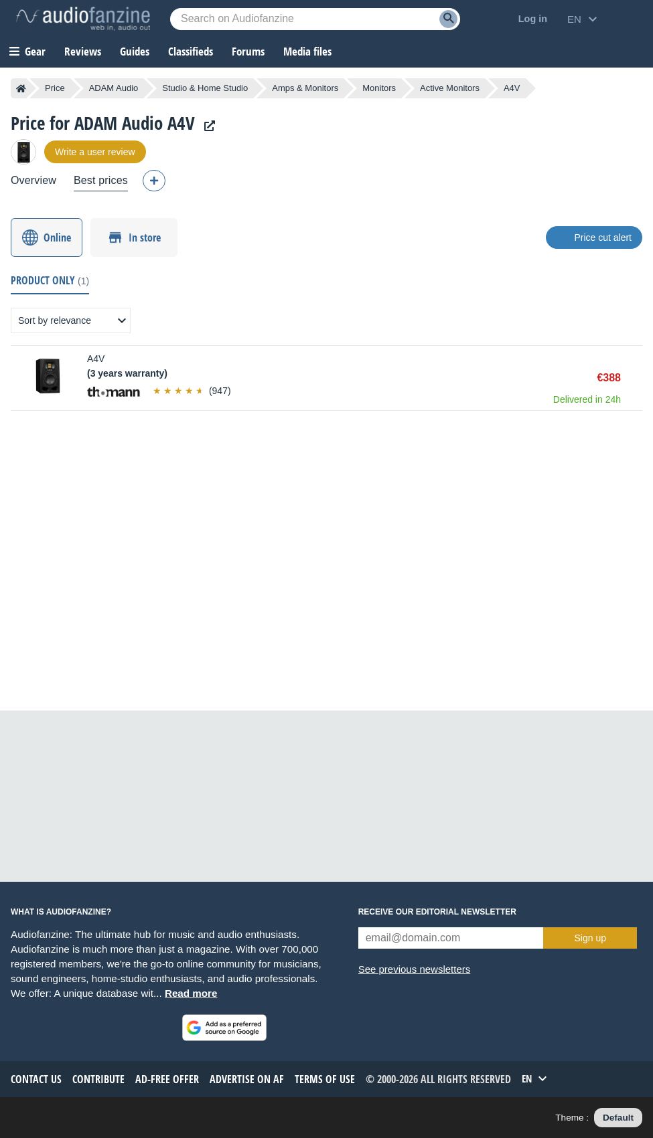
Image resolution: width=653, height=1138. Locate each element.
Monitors (379, 88)
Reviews (82, 51)
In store (145, 237)
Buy (636, 378)
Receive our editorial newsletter (437, 912)
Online (57, 237)
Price (55, 88)
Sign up (590, 938)
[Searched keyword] (315, 19)
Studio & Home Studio (205, 88)
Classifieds (190, 51)
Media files (307, 51)
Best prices (101, 180)
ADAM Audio (114, 88)
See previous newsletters (414, 969)
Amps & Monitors (305, 88)
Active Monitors (450, 88)
